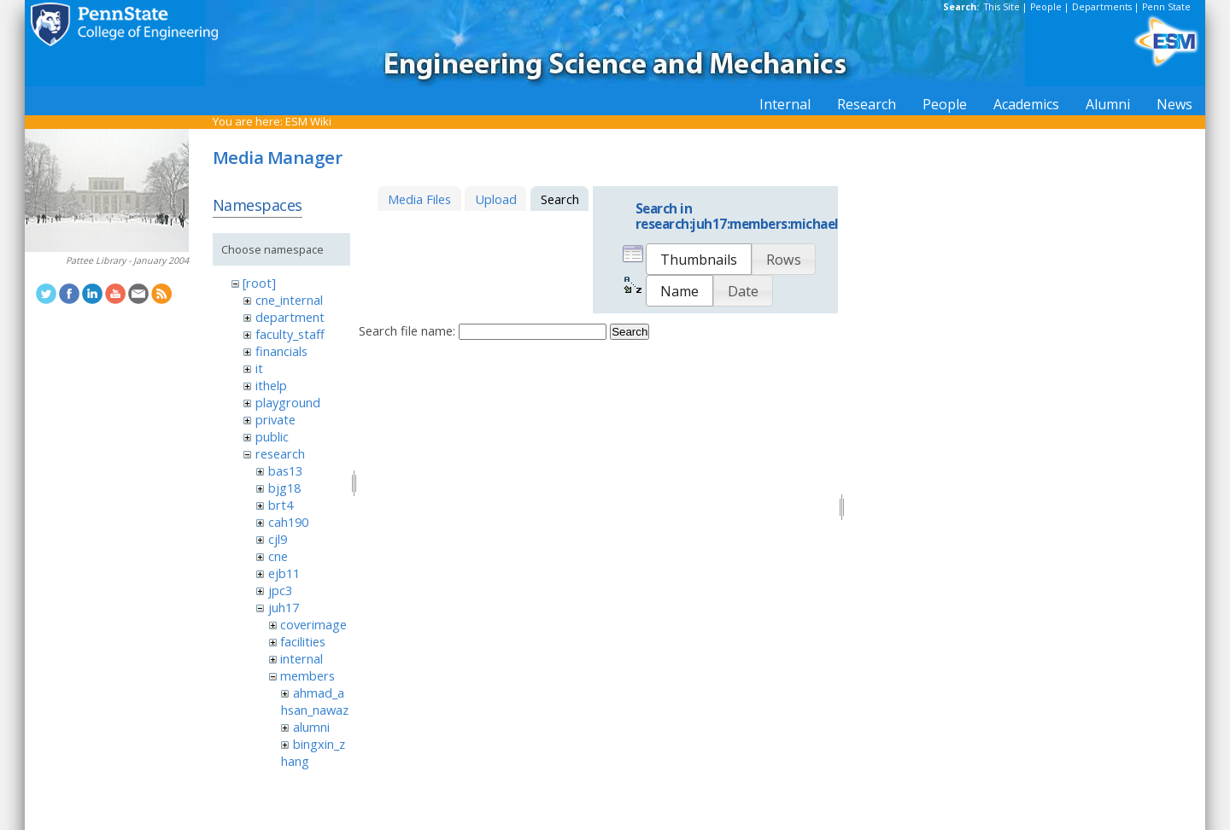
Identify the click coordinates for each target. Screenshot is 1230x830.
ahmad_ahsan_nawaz (314, 701)
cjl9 (277, 538)
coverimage (313, 624)
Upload (496, 199)
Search (629, 331)
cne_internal (289, 299)
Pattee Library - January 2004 (127, 260)
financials (281, 350)
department (290, 316)
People (1046, 7)
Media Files (419, 199)
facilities (302, 641)
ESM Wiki (308, 121)
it (259, 368)
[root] (259, 282)
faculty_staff (290, 333)
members (307, 675)
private (275, 419)
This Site (1002, 7)
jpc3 (280, 590)
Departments (1102, 7)
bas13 (285, 470)
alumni (311, 726)
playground (287, 402)
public (272, 436)
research (280, 453)
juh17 (283, 607)
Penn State (1166, 7)
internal (301, 658)
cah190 (288, 521)
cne (278, 555)
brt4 (280, 504)
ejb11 (284, 573)
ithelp (271, 385)
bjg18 (284, 487)
